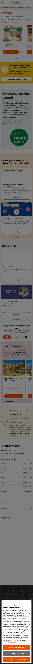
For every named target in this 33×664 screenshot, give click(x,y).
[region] (16, 631)
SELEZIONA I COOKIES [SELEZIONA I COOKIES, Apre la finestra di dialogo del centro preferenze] (16, 647)
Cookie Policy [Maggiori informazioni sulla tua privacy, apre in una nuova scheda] (12, 642)
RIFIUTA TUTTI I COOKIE (16, 653)
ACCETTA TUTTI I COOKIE (16, 660)
